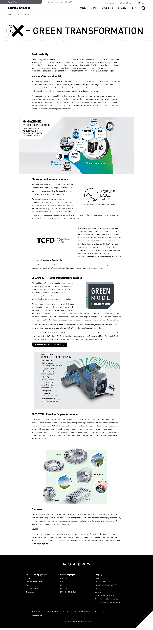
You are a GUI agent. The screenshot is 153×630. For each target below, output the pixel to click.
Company (133, 8)
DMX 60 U (63, 589)
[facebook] (79, 564)
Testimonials (30, 592)
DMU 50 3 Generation (67, 585)
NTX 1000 (63, 578)
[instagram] (69, 564)
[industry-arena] (88, 564)
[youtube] (84, 564)
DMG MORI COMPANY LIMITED (104, 582)
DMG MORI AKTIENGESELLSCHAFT (106, 585)
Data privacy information (82, 611)
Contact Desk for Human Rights (104, 595)
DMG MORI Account (32, 589)
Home (9, 14)
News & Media (121, 8)
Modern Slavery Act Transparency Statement (108, 599)
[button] (109, 3)
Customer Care (107, 8)
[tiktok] (74, 564)
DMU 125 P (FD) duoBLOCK (68, 592)
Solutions (94, 8)
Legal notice (65, 611)
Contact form (30, 578)
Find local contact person (34, 582)
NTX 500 (63, 582)
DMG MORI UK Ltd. (100, 578)
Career (97, 589)
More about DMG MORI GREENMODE (48, 345)
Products (83, 8)
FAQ (27, 585)
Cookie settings (99, 611)
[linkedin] (64, 564)
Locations (98, 592)
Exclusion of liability (38, 615)
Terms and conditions (51, 611)
